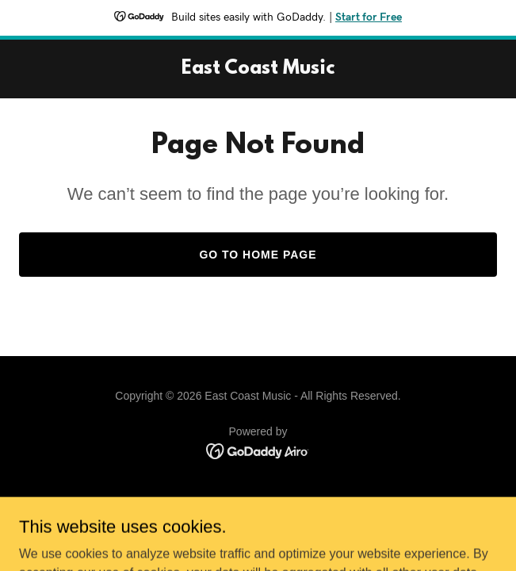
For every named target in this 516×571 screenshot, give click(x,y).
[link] (258, 69)
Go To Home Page (257, 254)
